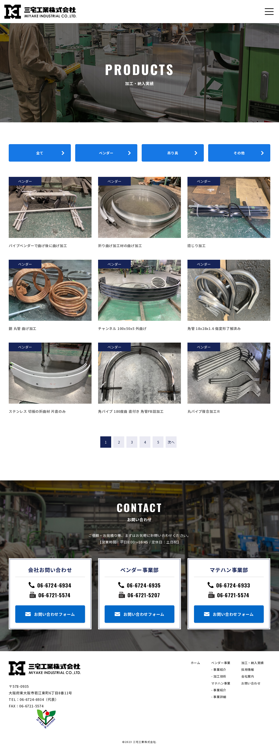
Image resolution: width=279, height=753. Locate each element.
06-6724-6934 (54, 585)
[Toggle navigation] (269, 11)
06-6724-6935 (144, 585)
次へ (171, 442)
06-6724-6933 (233, 585)
